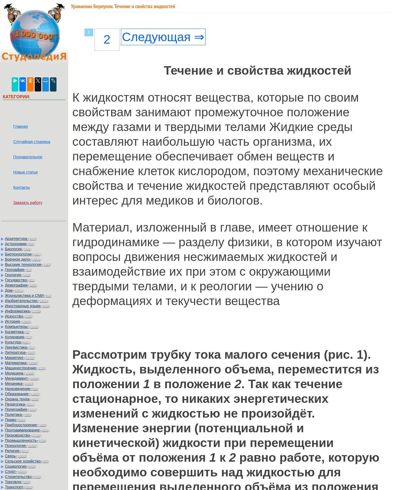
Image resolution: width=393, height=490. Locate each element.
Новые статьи (25, 172)
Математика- (21, 363)
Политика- (18, 414)
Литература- (20, 352)
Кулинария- (18, 337)
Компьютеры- (22, 326)
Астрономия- (20, 244)
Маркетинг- (20, 357)
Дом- (14, 290)
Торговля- (18, 482)
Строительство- (23, 476)
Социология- (20, 466)
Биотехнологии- (23, 254)
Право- (15, 420)
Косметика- (17, 332)
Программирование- (27, 430)
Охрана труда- (22, 399)
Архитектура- (21, 238)
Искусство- (19, 316)
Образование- (22, 394)
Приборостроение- (26, 425)
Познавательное (28, 157)
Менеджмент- (22, 378)
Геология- (18, 275)
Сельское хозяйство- (27, 461)
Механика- (19, 383)
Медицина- (20, 373)
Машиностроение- (25, 368)
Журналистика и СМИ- (28, 295)
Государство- (20, 280)
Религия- (17, 451)
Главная (20, 126)
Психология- (21, 445)
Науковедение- (21, 388)
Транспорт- (19, 487)
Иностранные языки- (27, 306)
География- (18, 269)
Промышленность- (26, 440)
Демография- (21, 285)
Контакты (21, 187)
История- (18, 321)
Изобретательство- (27, 301)
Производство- (23, 435)
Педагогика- (20, 404)
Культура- (18, 342)
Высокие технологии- (28, 264)
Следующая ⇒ (163, 37)
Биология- (18, 249)
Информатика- (23, 311)
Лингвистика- (20, 347)
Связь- (16, 456)
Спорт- (16, 471)
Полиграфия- (21, 409)
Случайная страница (31, 141)
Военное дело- (23, 259)
